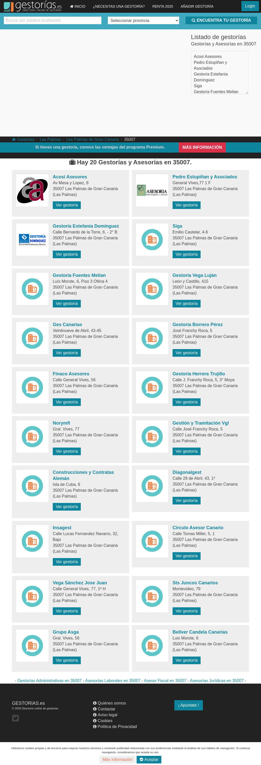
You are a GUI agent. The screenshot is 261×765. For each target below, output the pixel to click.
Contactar (104, 709)
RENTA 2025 (162, 6)
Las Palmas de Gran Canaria (92, 139)
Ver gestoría (67, 205)
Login (250, 6)
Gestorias (23, 139)
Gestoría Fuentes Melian (216, 92)
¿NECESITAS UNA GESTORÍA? (119, 6)
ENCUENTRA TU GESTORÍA (221, 20)
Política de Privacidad (115, 726)
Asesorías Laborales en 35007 (112, 680)
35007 (130, 139)
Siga (198, 86)
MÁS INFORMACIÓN (202, 147)
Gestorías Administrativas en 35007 (49, 680)
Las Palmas (50, 139)
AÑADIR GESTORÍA (197, 6)
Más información (118, 759)
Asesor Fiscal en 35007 (165, 680)
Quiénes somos (109, 703)
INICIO (77, 6)
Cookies (102, 721)
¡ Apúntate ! (188, 705)
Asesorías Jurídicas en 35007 (217, 680)
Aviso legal (105, 715)
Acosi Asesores (207, 56)
